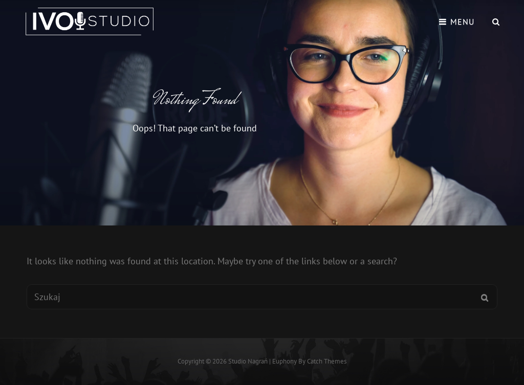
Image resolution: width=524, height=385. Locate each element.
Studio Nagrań (248, 361)
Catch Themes (326, 361)
